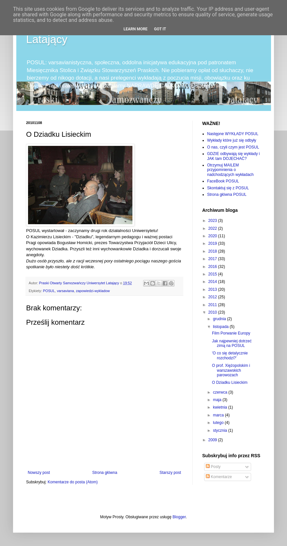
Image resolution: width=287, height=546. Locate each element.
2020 (213, 236)
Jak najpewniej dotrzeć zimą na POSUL (231, 343)
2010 (213, 312)
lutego (219, 422)
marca (219, 415)
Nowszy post (39, 472)
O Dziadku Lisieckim (230, 382)
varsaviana (65, 291)
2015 (213, 274)
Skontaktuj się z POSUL (228, 188)
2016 (213, 266)
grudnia (220, 319)
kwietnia (220, 407)
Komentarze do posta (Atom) (73, 482)
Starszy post (170, 472)
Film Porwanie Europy (231, 333)
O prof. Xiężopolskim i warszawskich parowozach (231, 370)
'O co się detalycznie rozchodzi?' (230, 355)
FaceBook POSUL (223, 181)
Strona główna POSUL (227, 194)
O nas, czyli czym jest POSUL (233, 147)
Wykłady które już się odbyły (231, 140)
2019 (213, 243)
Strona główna (104, 472)
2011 (213, 305)
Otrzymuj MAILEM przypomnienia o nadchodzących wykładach (230, 170)
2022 (213, 228)
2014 (213, 281)
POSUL (49, 291)
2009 (213, 440)
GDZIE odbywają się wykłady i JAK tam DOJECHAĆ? (233, 156)
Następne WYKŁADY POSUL (232, 134)
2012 (213, 297)
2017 (213, 259)
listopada (221, 326)
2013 (213, 289)
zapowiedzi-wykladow (93, 291)
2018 (213, 251)
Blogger (179, 517)
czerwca (220, 392)
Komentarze (219, 477)
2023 (213, 220)
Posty (213, 466)
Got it (160, 29)
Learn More (136, 29)
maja (217, 400)
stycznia (220, 430)
